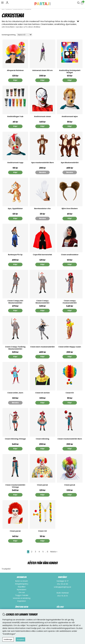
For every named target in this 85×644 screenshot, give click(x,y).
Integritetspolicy (21, 584)
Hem (3, 9)
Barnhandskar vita (42, 208)
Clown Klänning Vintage (15, 439)
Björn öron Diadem (70, 208)
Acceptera (20, 639)
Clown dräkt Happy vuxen (69, 347)
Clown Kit (70, 393)
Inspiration (21, 601)
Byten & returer (21, 581)
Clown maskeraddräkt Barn (70, 439)
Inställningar (8, 639)
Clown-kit (42, 531)
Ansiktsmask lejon (70, 116)
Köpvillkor (22, 587)
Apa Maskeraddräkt (70, 163)
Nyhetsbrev (21, 590)
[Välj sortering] (24, 34)
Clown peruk (42, 485)
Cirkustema (27, 9)
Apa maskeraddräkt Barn (42, 163)
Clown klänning (42, 439)
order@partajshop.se (62, 587)
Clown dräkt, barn (15, 393)
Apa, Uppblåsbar (15, 208)
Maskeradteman (18, 9)
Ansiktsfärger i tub (15, 116)
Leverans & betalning (21, 598)
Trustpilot (6, 569)
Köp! (15, 126)
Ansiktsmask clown (42, 116)
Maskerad (9, 9)
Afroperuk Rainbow (15, 70)
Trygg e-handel (21, 595)
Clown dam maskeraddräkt (42, 347)
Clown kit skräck (42, 393)
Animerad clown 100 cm (42, 70)
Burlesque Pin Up (15, 255)
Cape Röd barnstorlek (42, 255)
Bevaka (42, 172)
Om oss (22, 592)
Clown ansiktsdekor (69, 255)
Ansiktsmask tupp (15, 163)
